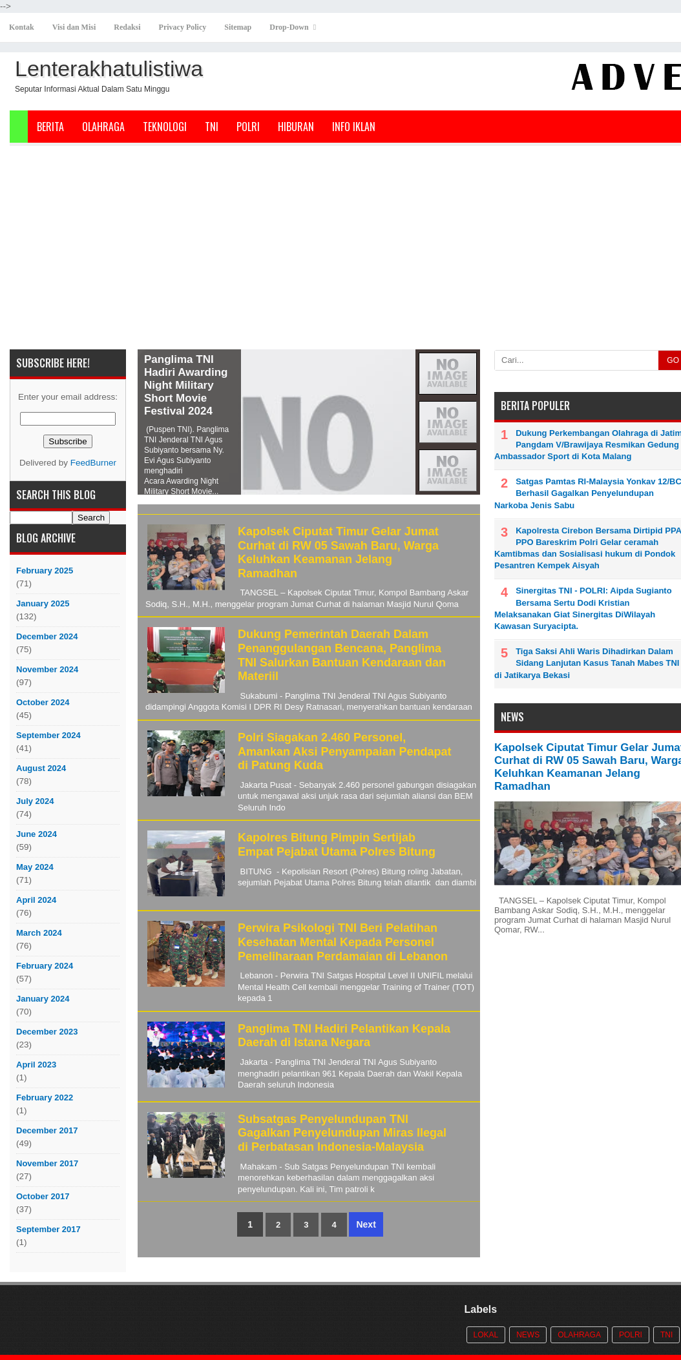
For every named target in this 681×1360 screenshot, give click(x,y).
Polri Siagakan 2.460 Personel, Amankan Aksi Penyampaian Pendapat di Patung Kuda (344, 751)
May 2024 (35, 867)
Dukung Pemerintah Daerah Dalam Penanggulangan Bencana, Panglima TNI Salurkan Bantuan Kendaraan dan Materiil (342, 655)
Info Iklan (353, 126)
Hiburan (296, 126)
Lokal (486, 1334)
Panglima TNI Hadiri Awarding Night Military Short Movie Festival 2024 (185, 385)
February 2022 (44, 1097)
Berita (50, 126)
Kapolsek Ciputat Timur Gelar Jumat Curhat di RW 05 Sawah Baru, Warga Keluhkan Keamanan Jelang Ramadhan (338, 552)
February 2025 (44, 570)
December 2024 (47, 636)
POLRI (248, 126)
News (528, 1334)
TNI (211, 126)
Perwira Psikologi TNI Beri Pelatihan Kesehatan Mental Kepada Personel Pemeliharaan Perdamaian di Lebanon (343, 942)
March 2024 (39, 933)
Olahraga (103, 126)
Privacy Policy (183, 27)
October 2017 (42, 1196)
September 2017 (48, 1229)
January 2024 (42, 999)
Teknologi (165, 126)
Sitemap (237, 27)
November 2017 (47, 1163)
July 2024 (35, 801)
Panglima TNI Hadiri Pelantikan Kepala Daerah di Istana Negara (344, 1035)
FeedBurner (93, 463)
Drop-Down (288, 27)
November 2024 (47, 669)
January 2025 (42, 603)
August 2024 (41, 768)
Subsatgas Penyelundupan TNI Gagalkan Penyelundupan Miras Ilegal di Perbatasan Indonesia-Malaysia (342, 1133)
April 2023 (36, 1064)
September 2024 (48, 735)
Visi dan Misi (74, 27)
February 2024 (44, 966)
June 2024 (36, 834)
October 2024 (42, 702)
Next (365, 1224)
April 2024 (36, 900)
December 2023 (47, 1031)
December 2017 (47, 1130)
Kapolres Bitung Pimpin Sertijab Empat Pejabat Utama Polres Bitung (336, 844)
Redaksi (127, 27)
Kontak (21, 27)
